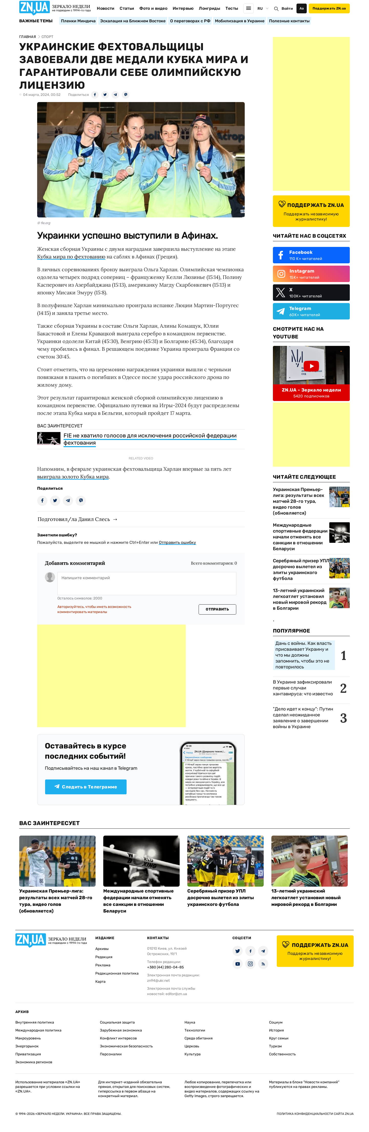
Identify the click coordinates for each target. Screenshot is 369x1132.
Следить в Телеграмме (85, 787)
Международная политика (38, 1030)
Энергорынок (27, 1046)
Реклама (102, 965)
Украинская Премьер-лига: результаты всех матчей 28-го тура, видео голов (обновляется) (298, 501)
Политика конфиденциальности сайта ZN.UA (315, 1114)
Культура (192, 1054)
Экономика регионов (33, 1062)
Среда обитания (198, 1038)
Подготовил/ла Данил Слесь (74, 519)
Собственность (282, 1054)
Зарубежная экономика (121, 1030)
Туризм (275, 1046)
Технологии (194, 1030)
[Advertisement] (111, 676)
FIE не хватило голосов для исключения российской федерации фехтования (150, 439)
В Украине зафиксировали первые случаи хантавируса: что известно (303, 688)
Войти (287, 8)
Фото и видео (153, 8)
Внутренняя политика (34, 1022)
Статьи (127, 8)
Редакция (103, 957)
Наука (189, 1022)
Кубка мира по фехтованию (71, 256)
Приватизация (28, 1054)
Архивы (102, 949)
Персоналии (111, 1054)
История (276, 1030)
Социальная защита (117, 1022)
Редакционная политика (117, 973)
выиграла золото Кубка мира (73, 476)
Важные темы (36, 21)
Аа (302, 8)
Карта (100, 981)
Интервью (183, 8)
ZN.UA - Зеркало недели (311, 390)
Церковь (191, 1046)
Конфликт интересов (118, 1038)
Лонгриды (209, 8)
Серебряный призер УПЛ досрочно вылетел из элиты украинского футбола (301, 569)
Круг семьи (279, 1038)
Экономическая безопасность (126, 1046)
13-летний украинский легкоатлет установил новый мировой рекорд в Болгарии (299, 599)
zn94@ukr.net (158, 980)
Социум (276, 1022)
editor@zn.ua (176, 994)
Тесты (231, 8)
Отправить (217, 609)
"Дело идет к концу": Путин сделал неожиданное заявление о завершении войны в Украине (303, 717)
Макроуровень (28, 1038)
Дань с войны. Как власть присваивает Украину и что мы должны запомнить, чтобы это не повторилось (303, 655)
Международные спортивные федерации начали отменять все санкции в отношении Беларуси (300, 537)
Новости (105, 8)
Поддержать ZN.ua (329, 8)
